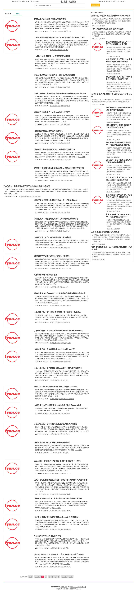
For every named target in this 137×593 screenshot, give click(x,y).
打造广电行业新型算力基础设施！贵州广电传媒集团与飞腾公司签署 (60, 480)
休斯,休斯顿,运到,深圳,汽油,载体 (60, 106)
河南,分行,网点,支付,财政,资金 (59, 380)
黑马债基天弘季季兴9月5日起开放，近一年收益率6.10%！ (57, 200)
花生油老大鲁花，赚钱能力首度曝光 (48, 131)
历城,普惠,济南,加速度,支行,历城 (60, 87)
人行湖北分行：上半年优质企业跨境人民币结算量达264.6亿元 (58, 331)
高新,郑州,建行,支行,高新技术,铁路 (60, 305)
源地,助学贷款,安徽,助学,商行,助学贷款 (62, 399)
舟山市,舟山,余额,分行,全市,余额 (60, 413)
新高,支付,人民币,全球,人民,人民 (60, 68)
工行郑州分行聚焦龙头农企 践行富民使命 (107, 29)
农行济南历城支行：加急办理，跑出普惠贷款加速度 (54, 75)
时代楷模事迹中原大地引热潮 (45, 275)
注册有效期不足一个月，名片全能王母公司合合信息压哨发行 (58, 498)
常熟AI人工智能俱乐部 (78, 587)
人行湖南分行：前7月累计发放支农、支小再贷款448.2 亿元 (57, 312)
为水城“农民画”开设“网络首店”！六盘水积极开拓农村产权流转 (59, 554)
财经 (107, 1)
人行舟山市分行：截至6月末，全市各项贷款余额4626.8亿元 (57, 405)
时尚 (23, 1)
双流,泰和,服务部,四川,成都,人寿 (60, 231)
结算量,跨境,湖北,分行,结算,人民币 (60, 343)
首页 (30, 577)
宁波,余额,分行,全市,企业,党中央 (60, 434)
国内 (13, 1)
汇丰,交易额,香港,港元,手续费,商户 (29, 196)
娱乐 (103, 1)
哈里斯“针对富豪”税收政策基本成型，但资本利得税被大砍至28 (59, 168)
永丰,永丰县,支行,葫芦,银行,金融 (60, 124)
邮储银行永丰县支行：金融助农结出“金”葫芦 (52, 112)
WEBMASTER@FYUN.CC (73, 589)
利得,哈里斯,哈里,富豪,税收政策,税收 (61, 180)
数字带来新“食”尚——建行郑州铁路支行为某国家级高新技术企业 (59, 293)
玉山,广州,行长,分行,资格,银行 (59, 453)
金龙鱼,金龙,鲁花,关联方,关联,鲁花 (60, 529)
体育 (100, 1)
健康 (37, 1)
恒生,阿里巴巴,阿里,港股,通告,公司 (60, 31)
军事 (110, 1)
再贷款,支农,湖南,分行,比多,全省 (60, 322)
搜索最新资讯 (95, 5)
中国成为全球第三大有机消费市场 (47, 536)
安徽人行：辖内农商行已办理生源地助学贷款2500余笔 (55, 387)
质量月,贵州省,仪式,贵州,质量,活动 (60, 473)
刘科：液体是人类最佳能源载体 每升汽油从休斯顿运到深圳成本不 (60, 94)
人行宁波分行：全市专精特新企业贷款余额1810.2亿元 (55, 424)
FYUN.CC (64, 587)
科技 (114, 1)
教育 (121, 1)
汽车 (34, 1)
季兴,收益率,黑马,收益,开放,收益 (60, 212)
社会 (20, 1)
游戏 (117, 1)
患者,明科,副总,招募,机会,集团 (59, 50)
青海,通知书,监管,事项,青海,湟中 (60, 247)
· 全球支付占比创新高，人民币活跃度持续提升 (52, 56)
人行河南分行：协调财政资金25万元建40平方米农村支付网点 (58, 368)
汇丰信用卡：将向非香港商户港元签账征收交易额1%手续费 (26, 186)
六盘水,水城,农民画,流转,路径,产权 (60, 566)
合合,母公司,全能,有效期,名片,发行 (60, 511)
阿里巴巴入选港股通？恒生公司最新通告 (50, 19)
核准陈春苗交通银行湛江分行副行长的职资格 (52, 256)
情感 (27, 1)
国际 (16, 1)
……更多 (63, 28)
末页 (71, 577)
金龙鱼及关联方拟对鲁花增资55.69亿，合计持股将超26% (56, 517)
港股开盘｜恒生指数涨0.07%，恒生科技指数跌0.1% (54, 149)
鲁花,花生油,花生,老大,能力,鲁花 (60, 143)
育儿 (124, 1)
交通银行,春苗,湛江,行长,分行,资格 (60, 268)
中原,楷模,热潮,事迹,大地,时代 (59, 287)
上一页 (37, 577)
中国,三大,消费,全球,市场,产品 (59, 548)
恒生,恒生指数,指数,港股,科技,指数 (60, 159)
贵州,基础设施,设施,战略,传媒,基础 (60, 494)
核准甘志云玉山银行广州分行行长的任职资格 (52, 443)
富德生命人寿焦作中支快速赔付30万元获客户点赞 (110, 16)
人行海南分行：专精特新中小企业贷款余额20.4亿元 (54, 349)
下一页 (64, 577)
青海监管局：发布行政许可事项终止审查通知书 (52, 237)
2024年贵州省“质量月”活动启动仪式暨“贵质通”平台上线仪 (57, 461)
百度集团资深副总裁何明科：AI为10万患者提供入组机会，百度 (59, 38)
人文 (30, 1)
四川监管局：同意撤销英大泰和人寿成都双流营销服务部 (56, 219)
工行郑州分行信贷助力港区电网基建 (105, 232)
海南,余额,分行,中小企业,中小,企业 (60, 361)
